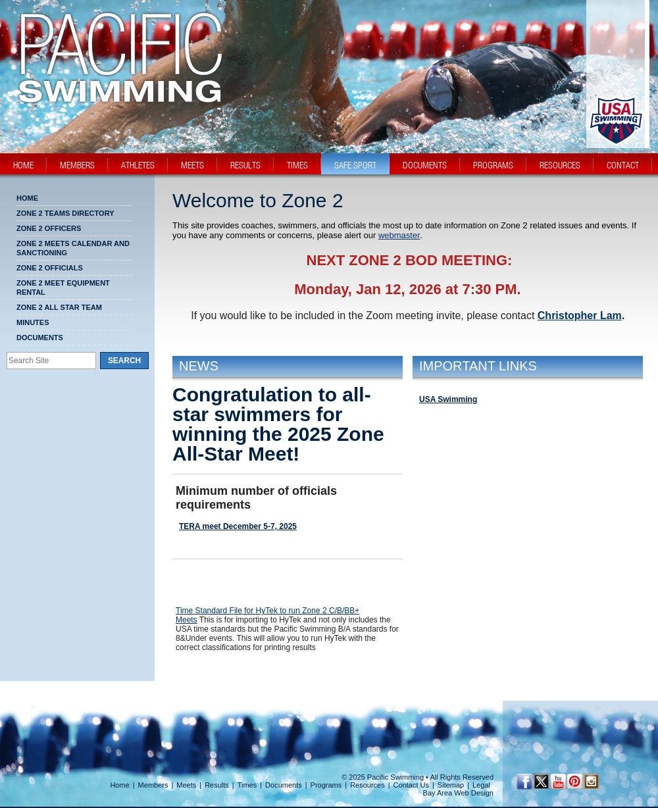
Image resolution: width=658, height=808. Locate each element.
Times (247, 785)
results (245, 165)
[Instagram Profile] (590, 781)
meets (192, 165)
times (297, 165)
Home (27, 198)
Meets (186, 785)
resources (560, 165)
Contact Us (411, 785)
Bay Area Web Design (458, 793)
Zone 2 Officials (49, 268)
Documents (39, 337)
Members (153, 785)
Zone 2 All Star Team (59, 307)
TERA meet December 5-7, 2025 (238, 526)
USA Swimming (448, 399)
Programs (326, 785)
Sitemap (451, 785)
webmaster (399, 235)
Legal (481, 785)
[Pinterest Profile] (574, 781)
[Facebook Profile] (525, 781)
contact (623, 165)
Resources (367, 785)
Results (217, 785)
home (23, 165)
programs (493, 165)
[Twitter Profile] (541, 781)
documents (425, 165)
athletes (138, 165)
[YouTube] (557, 781)
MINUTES (32, 322)
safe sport (355, 165)
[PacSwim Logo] (116, 91)
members (77, 165)
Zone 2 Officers (48, 228)
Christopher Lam (580, 315)
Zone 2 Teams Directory (65, 213)
